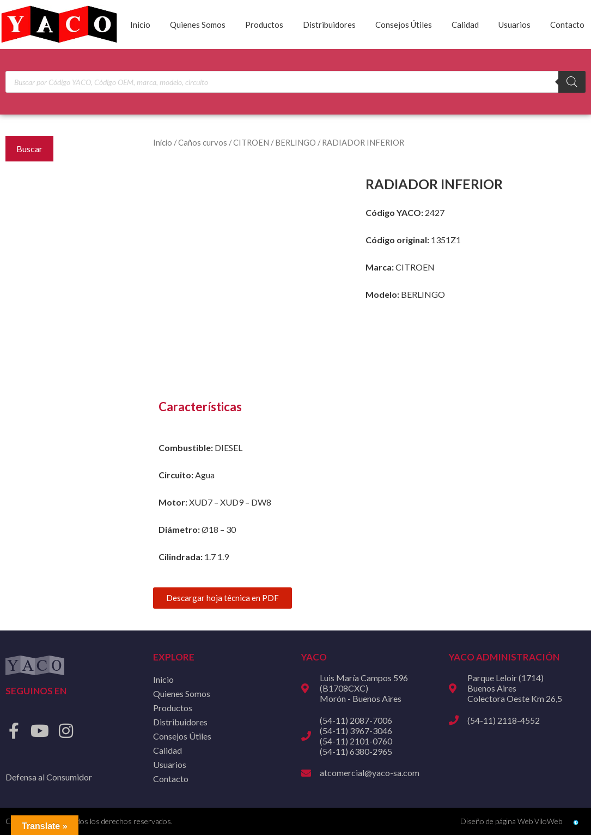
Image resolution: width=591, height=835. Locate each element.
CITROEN (251, 142)
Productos (264, 24)
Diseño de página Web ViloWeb (511, 821)
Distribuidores (329, 24)
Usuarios (514, 24)
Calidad (465, 24)
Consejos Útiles (403, 24)
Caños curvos (202, 142)
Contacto (567, 24)
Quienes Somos (198, 24)
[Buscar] (572, 82)
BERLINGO (295, 142)
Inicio (140, 24)
